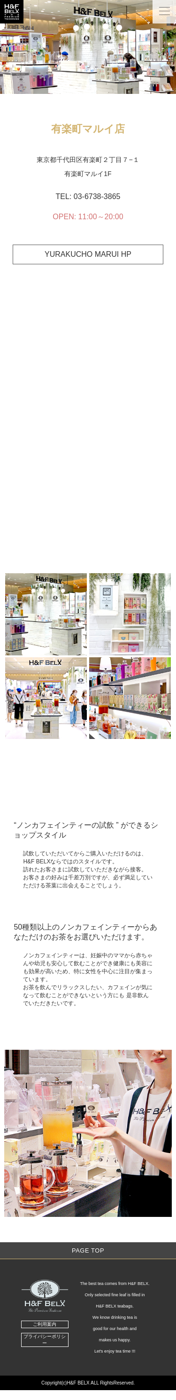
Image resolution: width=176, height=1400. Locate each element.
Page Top (88, 1250)
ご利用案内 (44, 1324)
